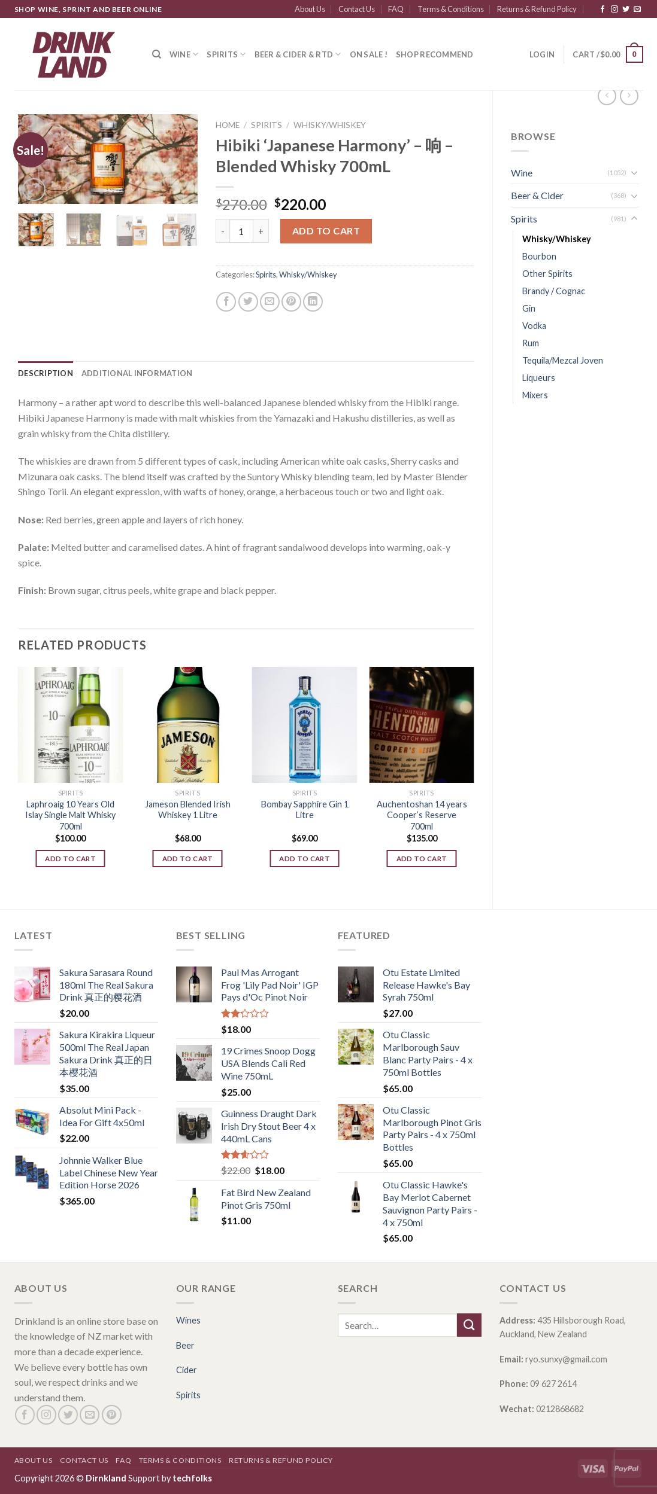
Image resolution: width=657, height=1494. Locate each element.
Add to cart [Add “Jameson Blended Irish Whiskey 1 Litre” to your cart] (187, 858)
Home (228, 125)
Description (45, 373)
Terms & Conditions (450, 9)
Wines (188, 1320)
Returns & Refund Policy (537, 9)
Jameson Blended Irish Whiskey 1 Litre (188, 810)
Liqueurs (538, 378)
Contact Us (356, 9)
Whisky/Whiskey (556, 239)
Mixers (535, 395)
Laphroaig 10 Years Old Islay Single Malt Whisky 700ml (70, 815)
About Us (310, 9)
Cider (186, 1370)
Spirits (226, 54)
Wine (183, 54)
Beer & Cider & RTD (298, 54)
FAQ (396, 9)
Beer (185, 1345)
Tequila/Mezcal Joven (562, 360)
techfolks (192, 1478)
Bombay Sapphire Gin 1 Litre (305, 810)
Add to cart (326, 230)
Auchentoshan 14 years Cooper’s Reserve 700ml (422, 815)
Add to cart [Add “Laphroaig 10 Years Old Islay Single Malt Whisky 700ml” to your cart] (70, 858)
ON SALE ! (368, 54)
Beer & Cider (537, 195)
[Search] (156, 54)
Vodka (534, 326)
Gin (528, 308)
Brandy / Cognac (553, 291)
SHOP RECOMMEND (435, 54)
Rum (530, 343)
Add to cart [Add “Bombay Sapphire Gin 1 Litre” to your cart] (304, 858)
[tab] (45, 373)
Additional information (137, 373)
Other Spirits (547, 274)
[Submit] (469, 1325)
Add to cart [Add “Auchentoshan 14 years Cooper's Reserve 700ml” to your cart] (421, 858)
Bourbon (539, 256)
